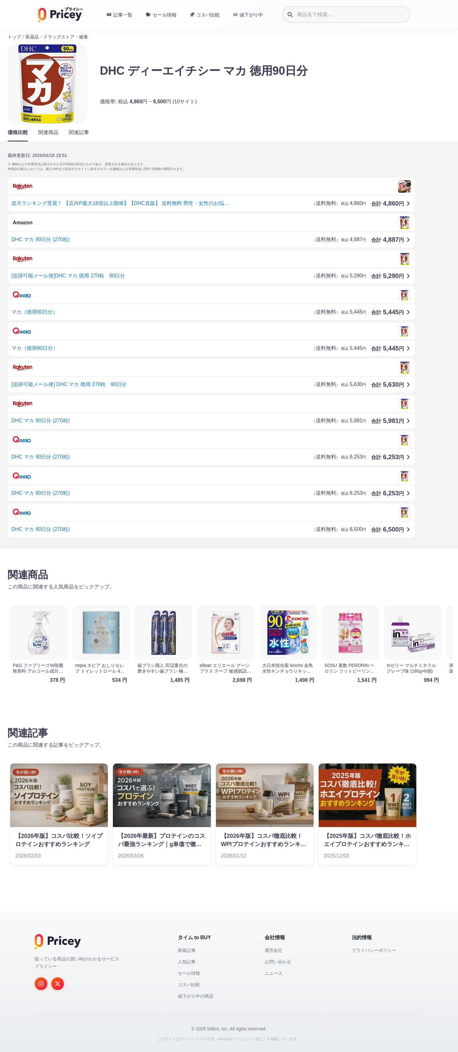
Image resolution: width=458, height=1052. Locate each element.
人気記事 (187, 961)
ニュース (273, 973)
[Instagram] (41, 983)
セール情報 (189, 973)
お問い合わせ (278, 961)
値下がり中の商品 (195, 996)
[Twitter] (57, 983)
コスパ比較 (189, 984)
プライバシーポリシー (374, 950)
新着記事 (187, 950)
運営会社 (273, 950)
